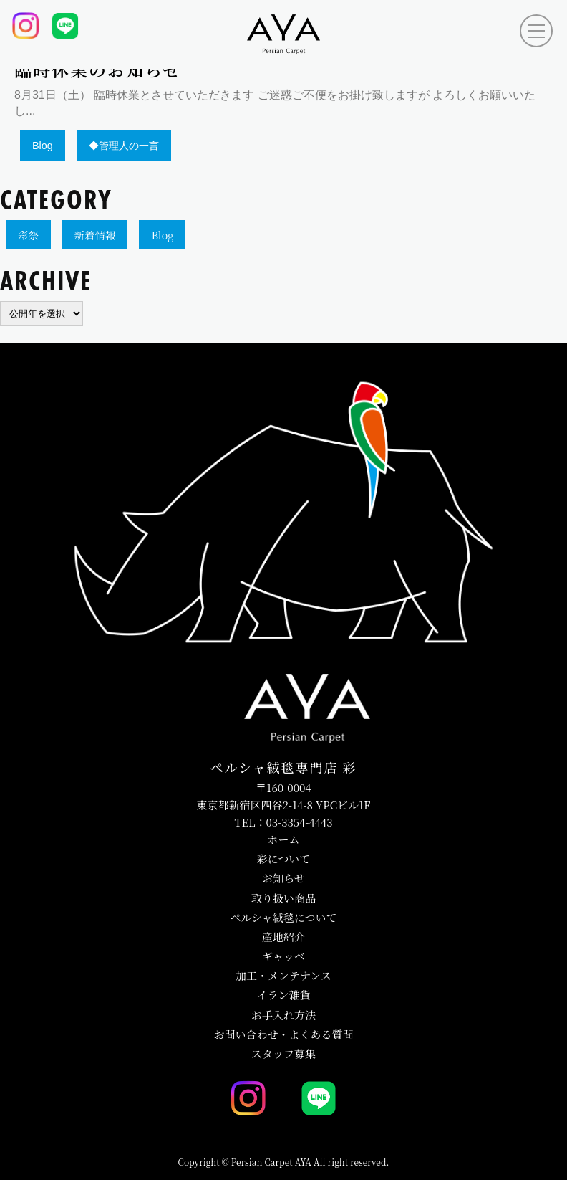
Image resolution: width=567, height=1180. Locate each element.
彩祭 (28, 234)
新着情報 (95, 234)
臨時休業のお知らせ (97, 71)
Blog (162, 234)
